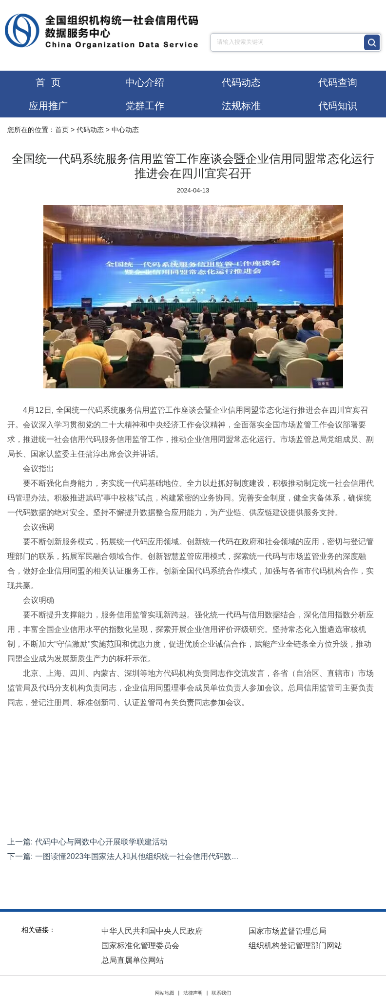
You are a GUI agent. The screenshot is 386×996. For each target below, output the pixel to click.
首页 (62, 130)
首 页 (48, 82)
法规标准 (241, 105)
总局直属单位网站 (132, 960)
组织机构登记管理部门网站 (295, 945)
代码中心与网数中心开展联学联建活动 (101, 842)
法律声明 (193, 993)
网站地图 (164, 993)
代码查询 (337, 82)
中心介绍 (144, 82)
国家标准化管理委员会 (140, 945)
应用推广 (48, 105)
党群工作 (144, 105)
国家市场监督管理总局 (288, 931)
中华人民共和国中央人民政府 (152, 931)
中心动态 (125, 130)
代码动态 (241, 82)
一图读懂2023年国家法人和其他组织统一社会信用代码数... (136, 856)
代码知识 (337, 105)
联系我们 (221, 993)
